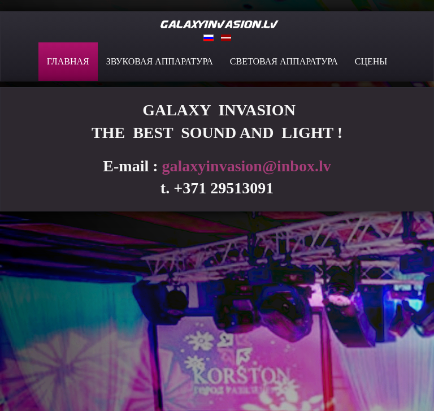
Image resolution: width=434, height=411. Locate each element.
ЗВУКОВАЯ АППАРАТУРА (159, 61)
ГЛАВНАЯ (68, 61)
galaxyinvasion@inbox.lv (246, 166)
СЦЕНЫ (371, 61)
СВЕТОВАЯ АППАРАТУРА (284, 61)
